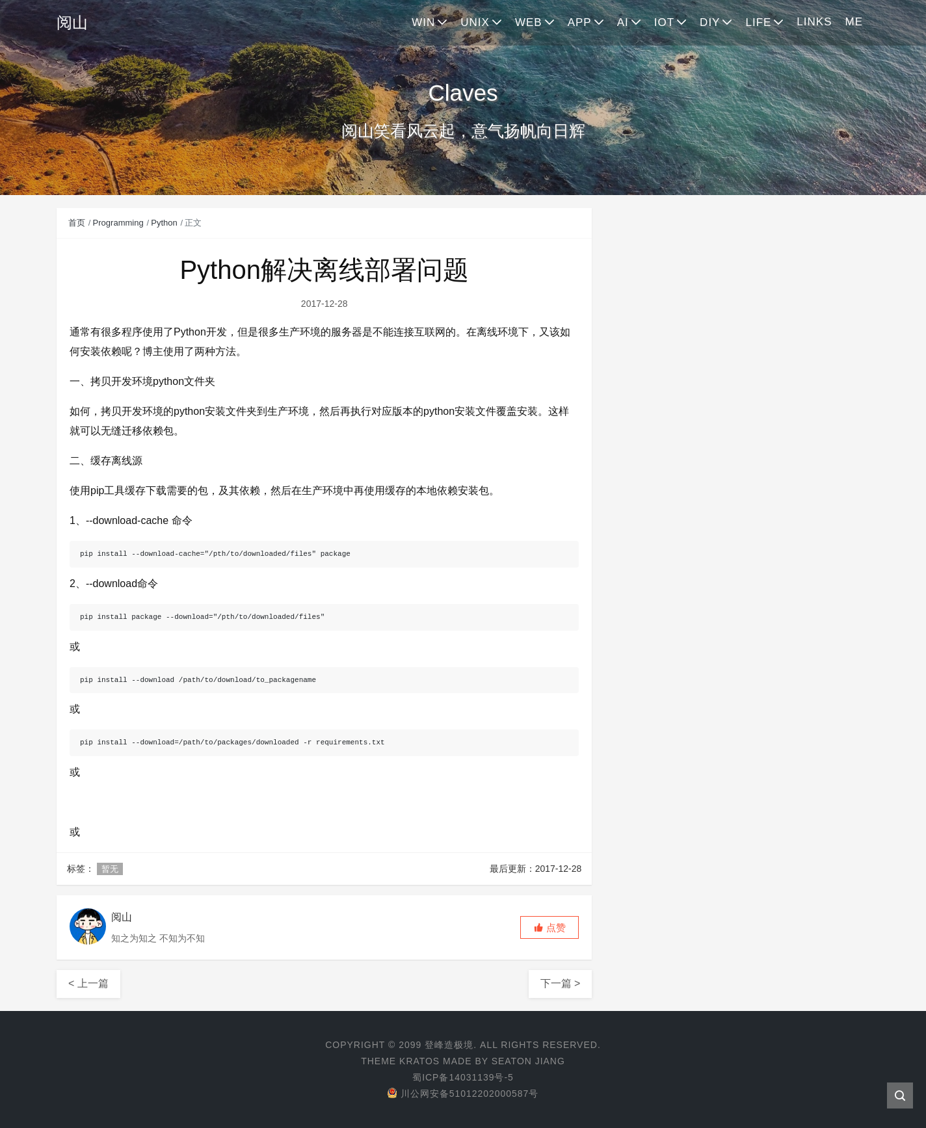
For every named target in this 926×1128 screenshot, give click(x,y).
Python (164, 223)
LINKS (814, 22)
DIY (710, 22)
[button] (549, 927)
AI (623, 22)
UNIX (475, 22)
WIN (423, 22)
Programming (118, 223)
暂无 (109, 869)
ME (854, 22)
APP (580, 22)
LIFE (758, 22)
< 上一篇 (88, 983)
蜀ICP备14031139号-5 (463, 1077)
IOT (664, 22)
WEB (528, 22)
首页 (76, 223)
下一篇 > (560, 983)
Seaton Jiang (528, 1061)
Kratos (419, 1061)
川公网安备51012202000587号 (462, 1093)
